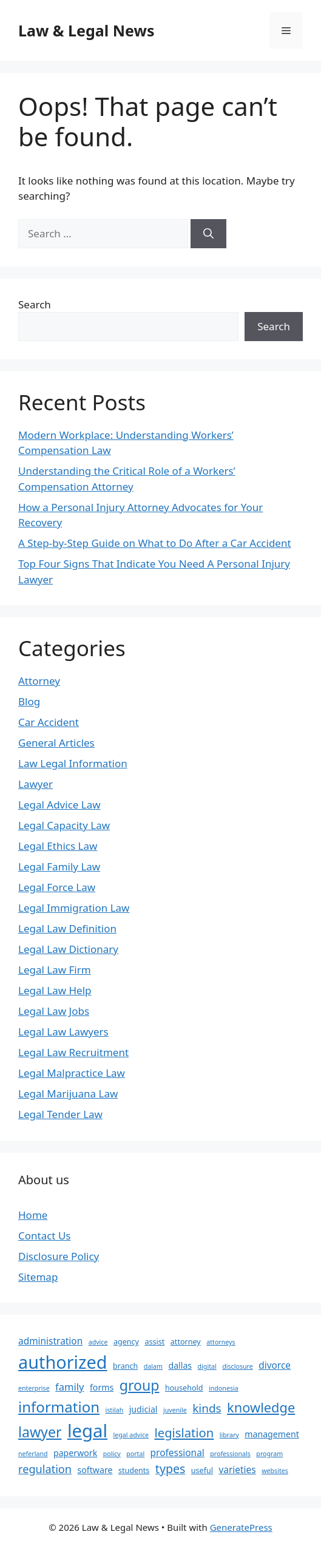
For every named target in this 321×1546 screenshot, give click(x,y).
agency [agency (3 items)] (126, 1342)
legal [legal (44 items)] (87, 1431)
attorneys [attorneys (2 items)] (220, 1342)
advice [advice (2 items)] (98, 1342)
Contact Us (44, 1236)
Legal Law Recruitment (73, 1052)
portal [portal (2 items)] (135, 1453)
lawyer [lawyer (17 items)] (39, 1432)
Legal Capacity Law (64, 825)
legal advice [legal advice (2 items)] (131, 1435)
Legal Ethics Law (57, 846)
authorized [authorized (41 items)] (62, 1362)
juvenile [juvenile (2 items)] (175, 1410)
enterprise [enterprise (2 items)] (34, 1388)
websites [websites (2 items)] (275, 1470)
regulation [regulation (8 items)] (45, 1469)
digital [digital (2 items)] (207, 1366)
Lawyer (35, 784)
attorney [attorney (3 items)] (186, 1342)
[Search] (208, 233)
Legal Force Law (56, 887)
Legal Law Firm (54, 970)
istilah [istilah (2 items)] (115, 1410)
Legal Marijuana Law (68, 1093)
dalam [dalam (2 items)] (153, 1366)
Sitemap (38, 1277)
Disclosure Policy (58, 1256)
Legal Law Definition (67, 928)
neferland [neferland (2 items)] (33, 1453)
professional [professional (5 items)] (177, 1452)
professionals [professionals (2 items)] (230, 1453)
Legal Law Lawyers (63, 1032)
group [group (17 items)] (140, 1385)
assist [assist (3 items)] (154, 1342)
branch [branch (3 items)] (125, 1366)
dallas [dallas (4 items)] (180, 1365)
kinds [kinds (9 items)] (206, 1408)
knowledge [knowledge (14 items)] (261, 1407)
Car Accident (48, 722)
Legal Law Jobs (53, 1011)
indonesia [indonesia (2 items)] (223, 1388)
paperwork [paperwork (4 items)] (75, 1453)
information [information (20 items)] (59, 1407)
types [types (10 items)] (170, 1468)
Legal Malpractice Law (71, 1073)
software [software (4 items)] (95, 1470)
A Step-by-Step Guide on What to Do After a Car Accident (154, 543)
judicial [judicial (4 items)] (143, 1409)
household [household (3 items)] (184, 1388)
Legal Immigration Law (73, 908)
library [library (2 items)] (229, 1435)
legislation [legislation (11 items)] (184, 1432)
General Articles (56, 743)
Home (32, 1215)
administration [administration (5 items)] (50, 1341)
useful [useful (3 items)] (202, 1470)
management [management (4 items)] (272, 1434)
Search (34, 304)
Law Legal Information (72, 763)
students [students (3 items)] (134, 1470)
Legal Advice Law (59, 805)
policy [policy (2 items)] (112, 1453)
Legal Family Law (59, 866)
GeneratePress (241, 1527)
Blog (29, 701)
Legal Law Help (55, 990)
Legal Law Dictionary (68, 949)
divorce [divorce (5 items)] (274, 1365)
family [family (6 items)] (69, 1387)
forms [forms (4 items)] (101, 1387)
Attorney (39, 681)
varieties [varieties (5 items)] (236, 1469)
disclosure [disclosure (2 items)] (237, 1366)
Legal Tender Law (60, 1114)
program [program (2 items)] (269, 1453)
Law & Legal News (86, 30)
